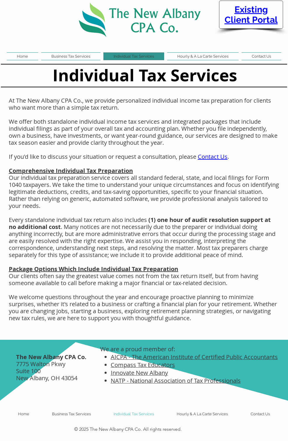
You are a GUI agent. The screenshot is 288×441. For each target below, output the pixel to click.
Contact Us (213, 157)
